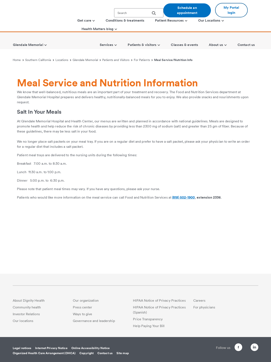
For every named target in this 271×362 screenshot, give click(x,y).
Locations (63, 60)
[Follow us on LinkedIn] (254, 347)
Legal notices (22, 348)
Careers (199, 300)
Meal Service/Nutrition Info (173, 60)
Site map (122, 353)
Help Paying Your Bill (149, 326)
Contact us (105, 353)
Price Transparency (148, 319)
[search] (155, 13)
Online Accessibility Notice (90, 348)
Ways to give (82, 314)
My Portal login (231, 10)
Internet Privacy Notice (51, 348)
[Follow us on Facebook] (231, 347)
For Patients (143, 60)
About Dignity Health (29, 300)
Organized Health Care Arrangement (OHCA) (44, 353)
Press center (82, 307)
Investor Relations (26, 314)
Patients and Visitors (117, 60)
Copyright (86, 353)
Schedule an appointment (187, 10)
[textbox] (138, 12)
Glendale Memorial (87, 60)
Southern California (39, 60)
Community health (27, 307)
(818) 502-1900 (183, 260)
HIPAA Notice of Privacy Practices (159, 300)
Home (18, 60)
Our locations (23, 321)
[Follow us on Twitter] (242, 345)
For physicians (204, 307)
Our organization (86, 300)
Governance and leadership (94, 321)
